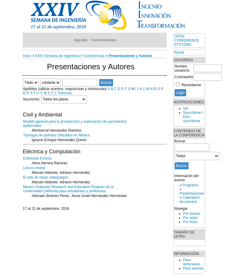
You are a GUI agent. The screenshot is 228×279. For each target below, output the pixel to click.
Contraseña (184, 77)
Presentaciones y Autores (130, 56)
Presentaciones (192, 193)
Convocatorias (103, 40)
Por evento (191, 214)
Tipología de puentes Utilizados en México (56, 135)
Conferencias (93, 56)
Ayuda (179, 52)
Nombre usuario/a (182, 68)
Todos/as (65, 93)
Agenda (80, 40)
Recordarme (191, 85)
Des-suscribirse (191, 119)
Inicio (27, 56)
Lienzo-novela (34, 168)
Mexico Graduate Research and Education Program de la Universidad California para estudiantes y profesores (68, 189)
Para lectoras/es (191, 262)
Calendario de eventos (190, 200)
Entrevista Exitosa (37, 158)
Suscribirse (192, 113)
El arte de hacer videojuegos (45, 177)
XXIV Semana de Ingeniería (57, 56)
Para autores (193, 268)
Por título (190, 222)
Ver (186, 108)
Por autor (190, 218)
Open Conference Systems (186, 40)
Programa (190, 185)
